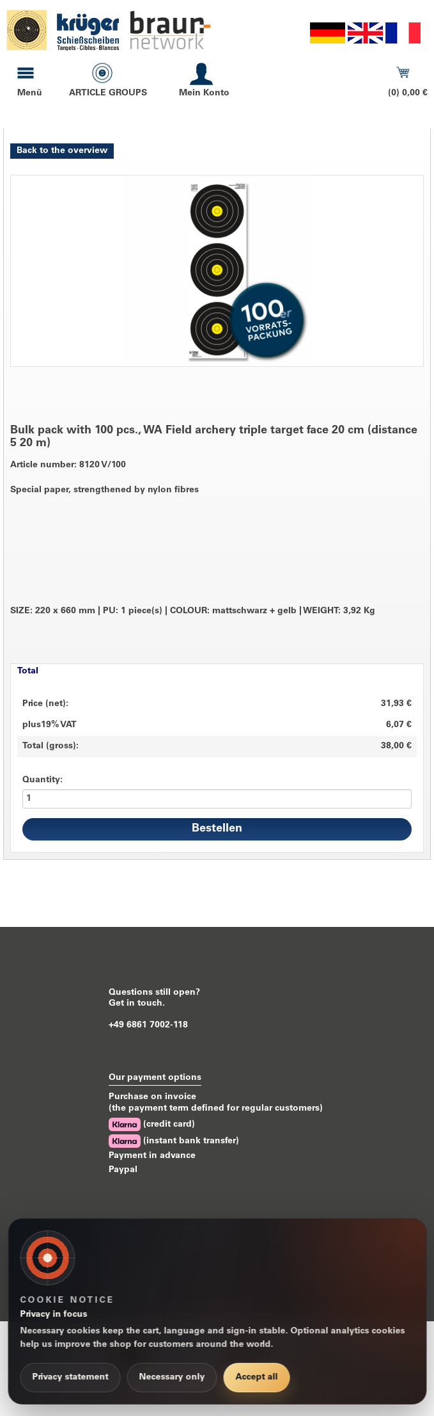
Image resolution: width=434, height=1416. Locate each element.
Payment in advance (152, 1156)
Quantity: (42, 780)
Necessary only (172, 1377)
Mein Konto (204, 93)
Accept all (256, 1377)
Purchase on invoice (152, 1097)
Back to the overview (62, 151)
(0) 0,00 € (408, 93)
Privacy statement (70, 1377)
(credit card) (152, 1124)
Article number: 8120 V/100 (68, 465)
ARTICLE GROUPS (108, 93)
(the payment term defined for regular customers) (216, 1108)
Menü (29, 93)
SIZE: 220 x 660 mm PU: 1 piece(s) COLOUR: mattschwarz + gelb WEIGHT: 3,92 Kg (192, 611)
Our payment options (155, 1078)
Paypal (123, 1170)
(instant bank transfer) (174, 1141)
